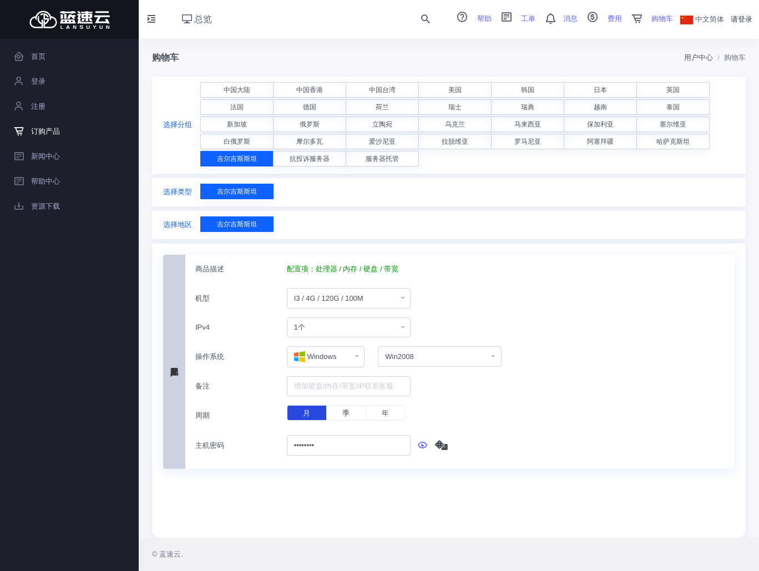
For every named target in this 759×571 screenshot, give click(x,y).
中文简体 (702, 19)
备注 (202, 386)
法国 (237, 107)
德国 (309, 107)
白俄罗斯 (237, 141)
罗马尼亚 (527, 141)
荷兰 (382, 107)
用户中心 (698, 57)
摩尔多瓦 (309, 141)
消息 (558, 18)
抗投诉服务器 (310, 159)
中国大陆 (237, 90)
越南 (600, 107)
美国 (455, 90)
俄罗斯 (310, 124)
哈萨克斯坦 (673, 141)
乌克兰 (455, 124)
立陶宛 (382, 124)
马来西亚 (527, 124)
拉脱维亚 (455, 141)
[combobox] (349, 298)
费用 (601, 18)
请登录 (741, 19)
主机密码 (209, 445)
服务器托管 (382, 159)
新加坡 (237, 124)
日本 (600, 90)
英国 (673, 90)
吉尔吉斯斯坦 (237, 159)
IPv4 (202, 327)
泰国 (673, 107)
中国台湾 (382, 90)
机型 (202, 298)
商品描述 (209, 269)
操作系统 (209, 356)
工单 (515, 18)
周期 (202, 415)
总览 (197, 19)
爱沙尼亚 (382, 141)
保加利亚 (600, 124)
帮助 (470, 18)
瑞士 (455, 107)
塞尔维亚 (673, 124)
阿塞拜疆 (600, 141)
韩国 (527, 90)
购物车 (649, 18)
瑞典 (527, 107)
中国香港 (309, 90)
